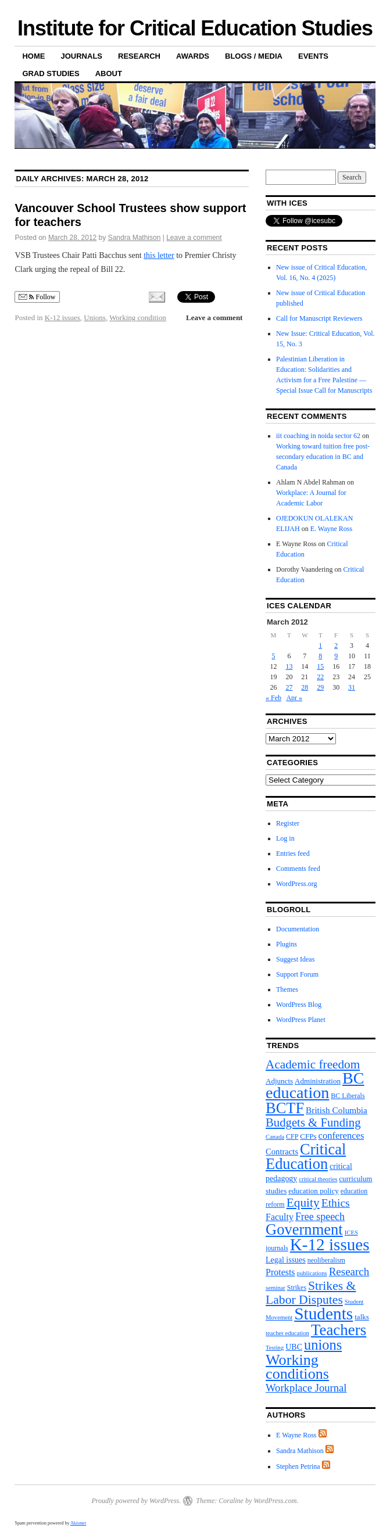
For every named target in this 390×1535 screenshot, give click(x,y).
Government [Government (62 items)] (304, 1229)
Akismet (78, 1523)
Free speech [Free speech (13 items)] (320, 1216)
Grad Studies (50, 73)
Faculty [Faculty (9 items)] (280, 1217)
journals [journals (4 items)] (277, 1248)
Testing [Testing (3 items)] (275, 1347)
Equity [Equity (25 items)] (303, 1203)
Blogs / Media (253, 56)
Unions (95, 317)
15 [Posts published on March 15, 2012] (320, 666)
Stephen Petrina (298, 1466)
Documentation (297, 929)
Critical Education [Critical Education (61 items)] (306, 1156)
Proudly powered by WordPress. (136, 1501)
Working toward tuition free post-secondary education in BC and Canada (323, 456)
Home (33, 56)
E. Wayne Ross (331, 529)
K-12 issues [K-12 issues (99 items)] (330, 1244)
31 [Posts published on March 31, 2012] (351, 687)
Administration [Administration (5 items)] (318, 1081)
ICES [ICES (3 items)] (351, 1232)
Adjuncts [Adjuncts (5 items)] (279, 1081)
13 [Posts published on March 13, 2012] (288, 666)
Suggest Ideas (295, 959)
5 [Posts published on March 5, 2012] (273, 656)
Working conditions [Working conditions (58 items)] (297, 1366)
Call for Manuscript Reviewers (319, 318)
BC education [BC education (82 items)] (315, 1085)
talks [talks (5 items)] (362, 1316)
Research (139, 56)
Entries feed (293, 853)
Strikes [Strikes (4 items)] (296, 1287)
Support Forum (297, 974)
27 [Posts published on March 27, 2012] (288, 687)
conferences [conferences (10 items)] (341, 1135)
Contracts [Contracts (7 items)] (282, 1151)
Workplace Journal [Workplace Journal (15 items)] (306, 1388)
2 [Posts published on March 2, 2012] (336, 645)
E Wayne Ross (296, 1435)
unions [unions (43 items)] (323, 1345)
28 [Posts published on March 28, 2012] (304, 687)
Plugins (286, 944)
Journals (81, 56)
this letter (159, 255)
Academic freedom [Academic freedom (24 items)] (313, 1064)
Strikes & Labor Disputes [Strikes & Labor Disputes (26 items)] (311, 1293)
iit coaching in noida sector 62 (318, 436)
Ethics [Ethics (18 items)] (335, 1202)
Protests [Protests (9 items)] (280, 1272)
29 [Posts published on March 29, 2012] (320, 687)
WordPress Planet (300, 1020)
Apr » (294, 698)
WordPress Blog (298, 1004)
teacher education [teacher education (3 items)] (287, 1333)
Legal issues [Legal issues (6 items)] (286, 1260)
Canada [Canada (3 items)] (275, 1137)
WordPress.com (274, 1501)
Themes (287, 989)
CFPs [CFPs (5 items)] (308, 1136)
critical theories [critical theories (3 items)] (318, 1179)
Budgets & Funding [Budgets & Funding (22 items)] (313, 1122)
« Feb (273, 698)
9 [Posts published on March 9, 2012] (336, 656)
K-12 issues (62, 317)
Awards (192, 56)
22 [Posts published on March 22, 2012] (320, 677)
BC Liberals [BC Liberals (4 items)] (347, 1096)
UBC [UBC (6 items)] (293, 1347)
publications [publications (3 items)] (312, 1273)
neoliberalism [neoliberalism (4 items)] (326, 1260)
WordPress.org (296, 884)
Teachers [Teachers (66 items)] (338, 1330)
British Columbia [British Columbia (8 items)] (336, 1110)
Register (287, 823)
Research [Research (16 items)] (349, 1271)
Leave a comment (193, 238)
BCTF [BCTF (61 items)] (285, 1108)
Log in (285, 838)
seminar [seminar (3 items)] (275, 1288)
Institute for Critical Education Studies (195, 28)
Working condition (137, 317)
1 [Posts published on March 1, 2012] (320, 645)
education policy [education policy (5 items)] (313, 1190)
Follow (37, 297)
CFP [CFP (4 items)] (292, 1136)
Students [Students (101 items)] (323, 1313)
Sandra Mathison (134, 238)
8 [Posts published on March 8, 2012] (320, 656)
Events (313, 56)
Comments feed (298, 869)
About (108, 73)
